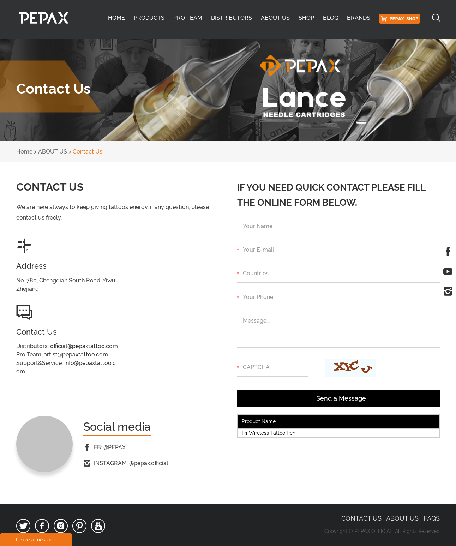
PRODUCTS (149, 17)
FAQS (432, 518)
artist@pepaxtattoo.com (76, 354)
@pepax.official (148, 463)
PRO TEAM (187, 17)
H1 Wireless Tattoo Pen (268, 433)
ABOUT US (275, 17)
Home (116, 17)
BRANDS (358, 17)
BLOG (330, 17)
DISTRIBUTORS (231, 17)
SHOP (306, 17)
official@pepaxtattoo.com (84, 346)
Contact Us (87, 151)
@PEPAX (114, 447)
